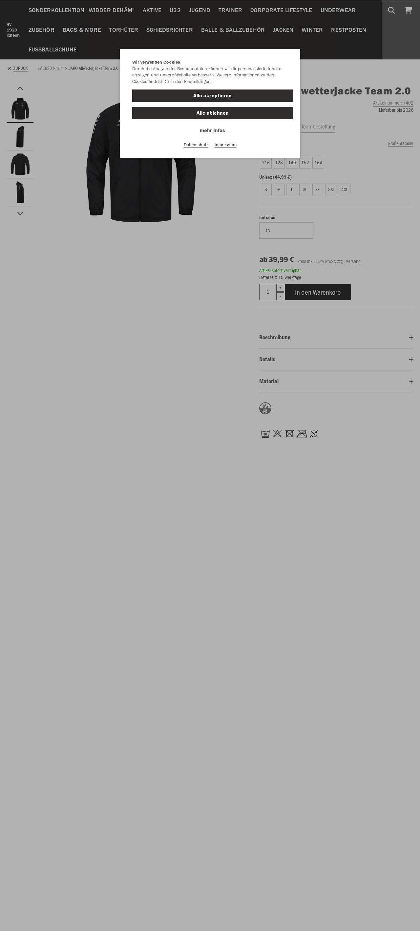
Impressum (226, 145)
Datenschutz (196, 145)
